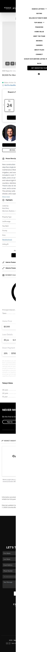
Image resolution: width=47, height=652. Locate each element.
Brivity (22, 647)
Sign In (39, 2)
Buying (23, 512)
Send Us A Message (23, 579)
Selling (23, 514)
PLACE (36, 626)
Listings (23, 509)
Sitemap (36, 649)
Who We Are (23, 522)
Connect (23, 525)
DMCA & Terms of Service (25, 649)
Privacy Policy (12, 649)
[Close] (42, 631)
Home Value (23, 520)
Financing (23, 517)
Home (23, 506)
